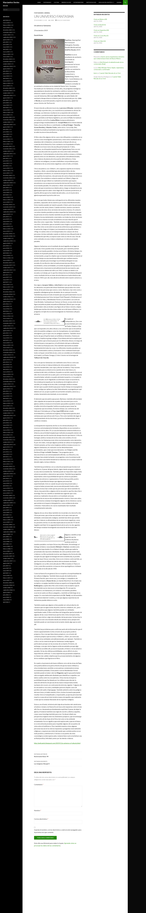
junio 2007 (6, 568)
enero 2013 (6, 405)
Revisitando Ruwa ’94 (58, 755)
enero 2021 (6, 173)
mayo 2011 (6, 454)
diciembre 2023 (7, 88)
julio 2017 (5, 275)
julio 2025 (5, 42)
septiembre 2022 (7, 124)
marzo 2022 (6, 139)
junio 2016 (6, 306)
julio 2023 (5, 100)
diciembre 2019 (7, 204)
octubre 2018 (6, 238)
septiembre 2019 (7, 212)
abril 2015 (5, 340)
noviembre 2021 (7, 149)
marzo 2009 (6, 517)
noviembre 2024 (7, 61)
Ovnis (39, 2)
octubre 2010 (6, 471)
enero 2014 (6, 376)
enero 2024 (6, 85)
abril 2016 (5, 311)
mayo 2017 (6, 279)
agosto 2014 (6, 359)
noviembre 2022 (7, 119)
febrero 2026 (6, 25)
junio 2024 (6, 73)
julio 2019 (5, 216)
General (119, 2)
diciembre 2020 (7, 175)
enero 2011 (6, 464)
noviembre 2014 (7, 352)
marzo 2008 (6, 546)
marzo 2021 (6, 168)
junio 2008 (6, 539)
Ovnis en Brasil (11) (100, 25)
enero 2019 (6, 231)
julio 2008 (5, 536)
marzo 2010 (6, 488)
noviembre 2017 (7, 265)
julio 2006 (5, 595)
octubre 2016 (6, 296)
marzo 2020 (6, 197)
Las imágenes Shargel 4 (58, 762)
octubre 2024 (6, 64)
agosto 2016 (6, 301)
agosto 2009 (6, 505)
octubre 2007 (6, 558)
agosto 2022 (6, 127)
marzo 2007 (6, 575)
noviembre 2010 (7, 469)
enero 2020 (6, 202)
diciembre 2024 (7, 59)
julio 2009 (5, 507)
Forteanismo (47, 2)
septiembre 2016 (7, 299)
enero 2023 (6, 115)
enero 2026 (6, 27)
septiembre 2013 (7, 386)
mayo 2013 (6, 396)
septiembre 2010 (7, 473)
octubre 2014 (6, 355)
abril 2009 (5, 515)
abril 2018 (5, 253)
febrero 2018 (6, 258)
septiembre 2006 (7, 590)
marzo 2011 (6, 459)
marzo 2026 (6, 22)
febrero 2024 (6, 83)
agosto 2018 (6, 243)
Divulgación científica (106, 2)
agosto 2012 (6, 418)
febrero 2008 (6, 549)
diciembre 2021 (7, 146)
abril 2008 (5, 544)
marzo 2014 (6, 372)
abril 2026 (5, 20)
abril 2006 (5, 602)
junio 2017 (6, 277)
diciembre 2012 (7, 408)
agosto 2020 (6, 185)
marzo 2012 (6, 430)
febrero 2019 (6, 229)
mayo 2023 (6, 105)
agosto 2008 (6, 534)
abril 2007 (5, 573)
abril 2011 (5, 456)
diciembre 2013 (7, 379)
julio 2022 (5, 129)
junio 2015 (6, 335)
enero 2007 (6, 580)
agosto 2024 (6, 69)
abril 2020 (5, 195)
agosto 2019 (6, 214)
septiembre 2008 (7, 532)
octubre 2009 (6, 500)
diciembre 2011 (7, 437)
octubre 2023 (6, 93)
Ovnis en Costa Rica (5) (101, 35)
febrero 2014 (6, 374)
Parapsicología (66, 2)
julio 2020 (5, 187)
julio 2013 (5, 391)
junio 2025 (6, 44)
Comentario (38, 784)
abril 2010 (5, 486)
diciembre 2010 (7, 466)
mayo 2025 (6, 47)
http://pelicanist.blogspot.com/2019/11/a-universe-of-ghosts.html (57, 743)
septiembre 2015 (7, 328)
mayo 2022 (6, 134)
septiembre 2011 (7, 444)
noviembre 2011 (7, 439)
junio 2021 (6, 161)
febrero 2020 (6, 199)
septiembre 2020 (7, 182)
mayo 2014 (6, 367)
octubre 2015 (6, 325)
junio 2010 (6, 481)
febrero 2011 (6, 461)
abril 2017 (5, 282)
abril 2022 (5, 136)
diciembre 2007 (7, 553)
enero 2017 (6, 289)
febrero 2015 (6, 345)
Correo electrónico (41, 819)
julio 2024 (5, 71)
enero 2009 (6, 522)
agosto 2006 (6, 592)
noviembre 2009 (7, 498)
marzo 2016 (6, 313)
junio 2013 (6, 393)
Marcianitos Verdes (11, 2)
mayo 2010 (6, 483)
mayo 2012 (6, 425)
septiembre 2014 (7, 357)
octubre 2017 (6, 267)
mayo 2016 (6, 309)
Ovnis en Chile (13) (100, 41)
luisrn (52, 20)
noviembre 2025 (7, 32)
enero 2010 (6, 493)
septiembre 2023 (7, 95)
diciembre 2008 (7, 524)
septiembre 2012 (7, 415)
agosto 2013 (6, 389)
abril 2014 (5, 369)
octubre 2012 (6, 413)
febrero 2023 (6, 112)
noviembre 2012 (7, 410)
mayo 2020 (6, 192)
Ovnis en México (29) (100, 19)
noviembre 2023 (7, 90)
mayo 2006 (6, 599)
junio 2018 (6, 248)
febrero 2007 (6, 578)
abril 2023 (5, 107)
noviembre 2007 (7, 556)
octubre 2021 (6, 151)
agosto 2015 (6, 330)
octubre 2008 (6, 529)
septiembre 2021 (7, 153)
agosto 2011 (6, 447)
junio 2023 (6, 102)
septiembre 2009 (7, 502)
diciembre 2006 (7, 582)
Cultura (56, 2)
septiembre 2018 (7, 241)
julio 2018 (5, 245)
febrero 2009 (6, 519)
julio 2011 (5, 449)
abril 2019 (5, 224)
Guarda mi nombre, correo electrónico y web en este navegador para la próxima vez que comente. (57, 831)
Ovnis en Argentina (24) (101, 30)
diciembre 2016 (7, 292)
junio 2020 (6, 190)
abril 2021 (5, 165)
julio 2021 (5, 158)
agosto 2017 (6, 272)
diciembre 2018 (7, 233)
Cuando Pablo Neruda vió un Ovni (110, 73)
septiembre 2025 (7, 37)
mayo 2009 (6, 512)
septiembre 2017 (7, 270)
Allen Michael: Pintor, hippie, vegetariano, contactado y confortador (109, 68)
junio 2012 (6, 422)
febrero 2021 (6, 170)
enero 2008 (6, 551)
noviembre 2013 (7, 381)
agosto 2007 (6, 563)
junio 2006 (6, 597)
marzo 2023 (6, 110)
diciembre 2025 (7, 30)
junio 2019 (6, 219)
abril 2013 (5, 398)
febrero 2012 (6, 432)
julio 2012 (5, 420)
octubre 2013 (6, 384)
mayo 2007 (6, 570)
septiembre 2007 (7, 561)
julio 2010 (5, 478)
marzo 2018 (6, 255)
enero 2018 (6, 260)
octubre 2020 (6, 180)
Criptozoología (91, 2)
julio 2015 (5, 333)
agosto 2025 (6, 39)
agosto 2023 (6, 98)
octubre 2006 (6, 587)
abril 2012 (5, 427)
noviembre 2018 (7, 236)
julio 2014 (5, 362)
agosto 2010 (6, 476)
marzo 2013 (6, 401)
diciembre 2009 (7, 495)
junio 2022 (6, 132)
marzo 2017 (6, 284)
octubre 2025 (6, 35)
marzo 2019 (6, 226)
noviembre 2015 (7, 323)
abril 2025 (5, 49)
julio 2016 (5, 304)
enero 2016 (6, 318)
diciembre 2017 (7, 262)
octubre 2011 (6, 442)
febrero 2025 (6, 54)
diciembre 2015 (7, 321)
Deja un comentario (63, 20)
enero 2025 (6, 56)
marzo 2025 (6, 52)
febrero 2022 (6, 141)
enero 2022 (6, 144)
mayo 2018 (6, 250)
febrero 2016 (6, 316)
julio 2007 (5, 566)
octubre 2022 (6, 122)
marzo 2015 (6, 342)
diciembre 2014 (7, 350)
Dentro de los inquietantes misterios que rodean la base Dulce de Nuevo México (109, 57)
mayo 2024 (6, 76)
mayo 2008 (6, 541)
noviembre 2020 (7, 178)
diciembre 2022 (7, 117)
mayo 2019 (6, 221)
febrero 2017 (6, 287)
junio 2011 (6, 452)
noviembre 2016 (7, 294)
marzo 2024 (6, 81)
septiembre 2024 (7, 66)
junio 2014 (6, 364)
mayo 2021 (6, 163)
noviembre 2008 (7, 527)
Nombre (37, 810)
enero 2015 (6, 347)
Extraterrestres (78, 2)
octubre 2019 (6, 209)
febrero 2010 (6, 490)
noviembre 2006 (7, 585)
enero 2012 (6, 435)
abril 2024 (5, 78)
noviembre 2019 (7, 207)
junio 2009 (6, 510)
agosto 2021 (6, 156)
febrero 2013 (6, 403)
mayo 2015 (6, 338)
